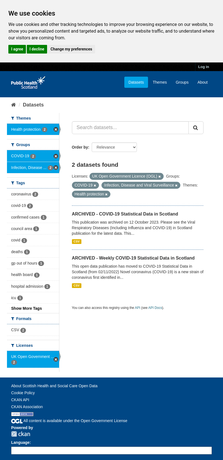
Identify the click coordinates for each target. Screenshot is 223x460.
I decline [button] (37, 49)
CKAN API (20, 400)
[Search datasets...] (130, 127)
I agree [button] (17, 49)
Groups (182, 82)
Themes (160, 82)
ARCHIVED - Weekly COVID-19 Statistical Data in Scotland (133, 258)
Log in (203, 67)
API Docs (155, 308)
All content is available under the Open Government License (69, 420)
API (137, 308)
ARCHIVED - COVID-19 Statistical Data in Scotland (125, 214)
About (202, 82)
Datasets (136, 82)
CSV (77, 241)
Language (20, 442)
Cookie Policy (23, 393)
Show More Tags (26, 308)
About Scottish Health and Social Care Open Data (54, 386)
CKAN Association (27, 407)
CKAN (20, 434)
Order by (80, 147)
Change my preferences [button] (71, 49)
